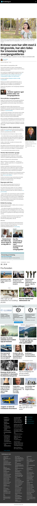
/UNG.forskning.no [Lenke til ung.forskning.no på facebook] (30, 421)
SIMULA (28, 462)
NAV (4, 494)
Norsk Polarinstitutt (18, 489)
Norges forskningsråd (18, 484)
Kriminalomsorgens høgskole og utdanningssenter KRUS (7, 490)
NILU (4, 499)
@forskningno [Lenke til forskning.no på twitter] (30, 417)
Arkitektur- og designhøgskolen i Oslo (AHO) (7, 458)
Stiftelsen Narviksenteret (30, 473)
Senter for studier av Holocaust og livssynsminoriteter (30, 468)
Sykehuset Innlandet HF (30, 476)
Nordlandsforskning (18, 480)
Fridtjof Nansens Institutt (7, 474)
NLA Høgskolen (17, 456)
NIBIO (4, 495)
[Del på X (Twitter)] (3, 264)
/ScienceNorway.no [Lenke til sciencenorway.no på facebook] (30, 423)
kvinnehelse (3, 262)
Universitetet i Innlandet (30, 487)
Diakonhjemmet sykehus (7, 462)
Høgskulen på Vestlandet (7, 482)
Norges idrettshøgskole (18, 487)
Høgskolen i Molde (6, 478)
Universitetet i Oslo (29, 488)
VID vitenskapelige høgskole (31, 497)
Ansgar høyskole (5, 456)
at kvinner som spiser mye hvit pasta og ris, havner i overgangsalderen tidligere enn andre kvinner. (11, 75)
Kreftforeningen (5, 488)
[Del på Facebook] (1, 264)
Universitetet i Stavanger (30, 489)
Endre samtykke (7, 450)
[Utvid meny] (36, 1)
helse (8, 262)
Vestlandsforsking (29, 494)
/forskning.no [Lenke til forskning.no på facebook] (29, 419)
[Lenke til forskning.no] (17, 1)
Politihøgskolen (29, 456)
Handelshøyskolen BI (6, 475)
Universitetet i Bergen (30, 485)
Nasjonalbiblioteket (18, 463)
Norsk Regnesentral (18, 490)
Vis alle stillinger (18, 322)
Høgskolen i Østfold (6, 479)
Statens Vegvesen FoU (30, 472)
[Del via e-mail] (6, 264)
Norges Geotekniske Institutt (19, 481)
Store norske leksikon (7, 175)
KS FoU (4, 487)
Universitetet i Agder (30, 484)
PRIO (27, 457)
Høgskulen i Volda (6, 480)
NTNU (16, 462)
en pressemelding (9, 110)
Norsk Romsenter (17, 491)
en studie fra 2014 (8, 130)
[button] (35, 308)
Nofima (16, 477)
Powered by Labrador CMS (18, 504)
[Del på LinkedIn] (4, 264)
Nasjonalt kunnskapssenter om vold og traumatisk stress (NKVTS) (19, 466)
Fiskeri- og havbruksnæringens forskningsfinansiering (7, 468)
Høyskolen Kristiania (6, 483)
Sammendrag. (17, 226)
